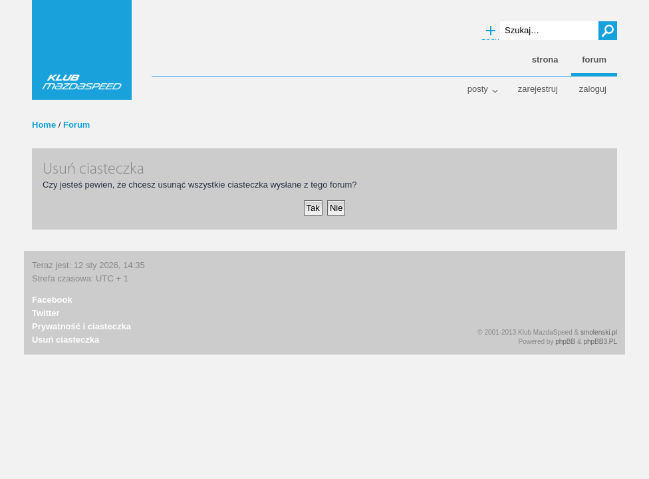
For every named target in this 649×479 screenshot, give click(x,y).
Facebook (52, 300)
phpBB (565, 341)
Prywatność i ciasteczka (81, 326)
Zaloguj (592, 89)
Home (44, 125)
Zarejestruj (538, 89)
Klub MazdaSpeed (82, 50)
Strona (545, 60)
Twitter (46, 313)
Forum (76, 125)
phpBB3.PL (600, 341)
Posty (477, 89)
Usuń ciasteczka (65, 340)
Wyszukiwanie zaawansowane (490, 31)
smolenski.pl (599, 332)
